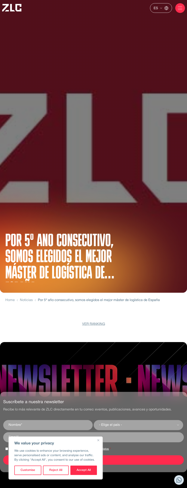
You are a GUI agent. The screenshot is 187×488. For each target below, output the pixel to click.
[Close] (98, 440)
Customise (28, 470)
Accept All (84, 470)
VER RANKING (93, 326)
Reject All (55, 470)
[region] (56, 458)
